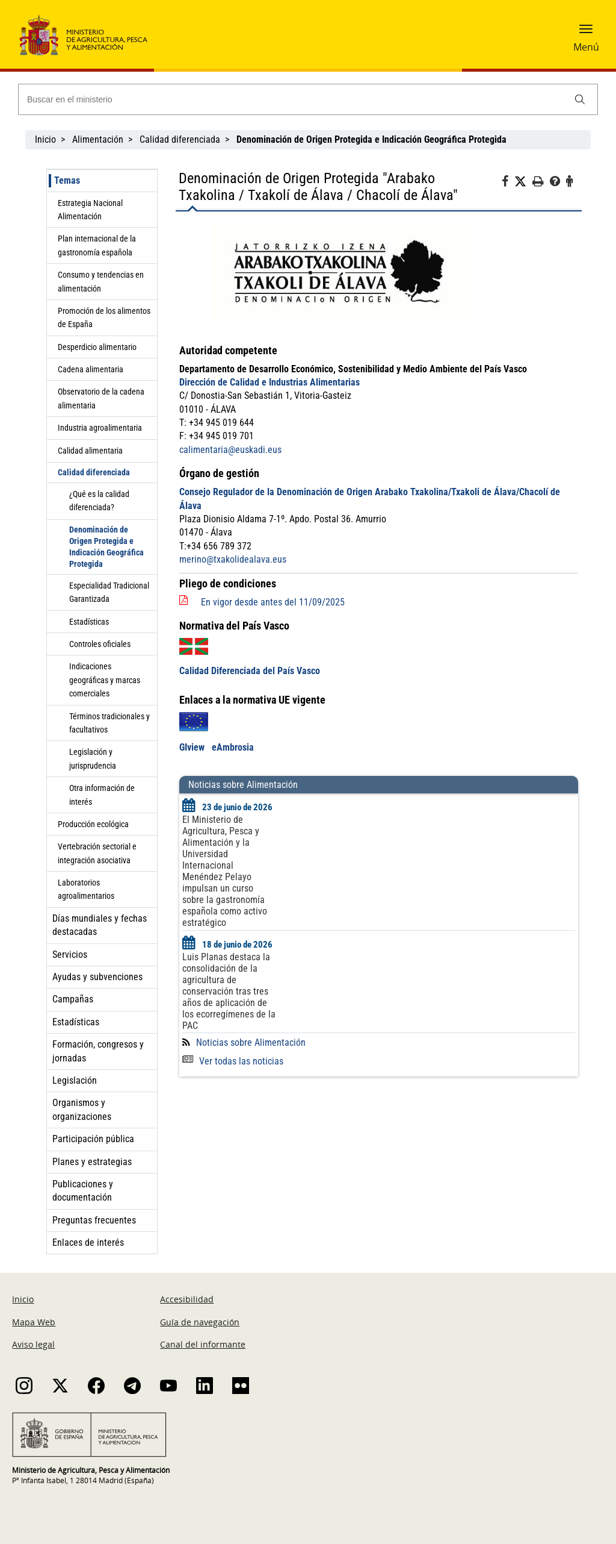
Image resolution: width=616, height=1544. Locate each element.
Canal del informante (202, 1344)
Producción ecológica (93, 824)
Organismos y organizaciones (81, 1109)
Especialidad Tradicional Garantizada (109, 592)
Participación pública (93, 1139)
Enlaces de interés (88, 1242)
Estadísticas (89, 622)
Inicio (45, 139)
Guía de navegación (199, 1322)
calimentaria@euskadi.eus (230, 449)
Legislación (74, 1080)
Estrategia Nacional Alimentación (90, 209)
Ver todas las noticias (232, 1061)
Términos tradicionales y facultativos (109, 722)
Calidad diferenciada (180, 139)
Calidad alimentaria (90, 450)
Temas (67, 180)
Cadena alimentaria (90, 369)
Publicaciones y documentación (82, 1190)
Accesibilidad (187, 1299)
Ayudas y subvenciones (97, 977)
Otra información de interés (102, 794)
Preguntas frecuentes (94, 1220)
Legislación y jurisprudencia (92, 758)
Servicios (69, 954)
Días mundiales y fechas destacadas (99, 925)
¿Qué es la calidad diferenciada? (99, 500)
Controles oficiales (100, 644)
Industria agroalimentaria (100, 428)
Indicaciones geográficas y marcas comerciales (104, 679)
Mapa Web (33, 1322)
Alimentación (97, 139)
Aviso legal (33, 1344)
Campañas (72, 999)
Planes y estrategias (92, 1161)
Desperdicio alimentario (97, 347)
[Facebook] (508, 183)
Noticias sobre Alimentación (251, 1042)
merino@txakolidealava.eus (232, 559)
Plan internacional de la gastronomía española (97, 245)
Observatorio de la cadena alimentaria (101, 398)
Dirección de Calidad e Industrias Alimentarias (269, 382)
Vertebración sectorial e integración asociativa (97, 853)
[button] (586, 33)
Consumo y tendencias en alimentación (101, 281)
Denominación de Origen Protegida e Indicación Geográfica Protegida (106, 547)
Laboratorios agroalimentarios (86, 889)
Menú (586, 47)
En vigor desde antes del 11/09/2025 (273, 602)
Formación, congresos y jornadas (98, 1051)
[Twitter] (523, 182)
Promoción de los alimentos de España (104, 317)
